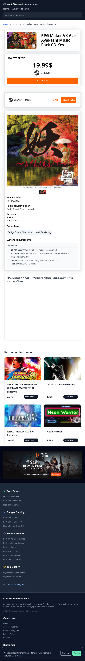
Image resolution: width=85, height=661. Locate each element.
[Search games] (42, 15)
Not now (66, 653)
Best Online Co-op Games (14, 539)
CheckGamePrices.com (20, 4)
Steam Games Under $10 (13, 526)
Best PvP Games (10, 547)
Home (6, 8)
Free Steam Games (11, 496)
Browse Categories (11, 630)
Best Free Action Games (13, 500)
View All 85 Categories (15, 584)
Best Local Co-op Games (13, 543)
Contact (6, 637)
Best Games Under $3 (12, 522)
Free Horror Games (11, 505)
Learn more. (17, 655)
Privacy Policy (9, 634)
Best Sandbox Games (12, 555)
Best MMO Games (11, 551)
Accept (77, 653)
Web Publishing (43, 232)
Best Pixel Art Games (12, 559)
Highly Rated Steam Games (14, 572)
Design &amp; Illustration (20, 232)
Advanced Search (20, 8)
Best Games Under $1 (12, 517)
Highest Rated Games (12, 576)
